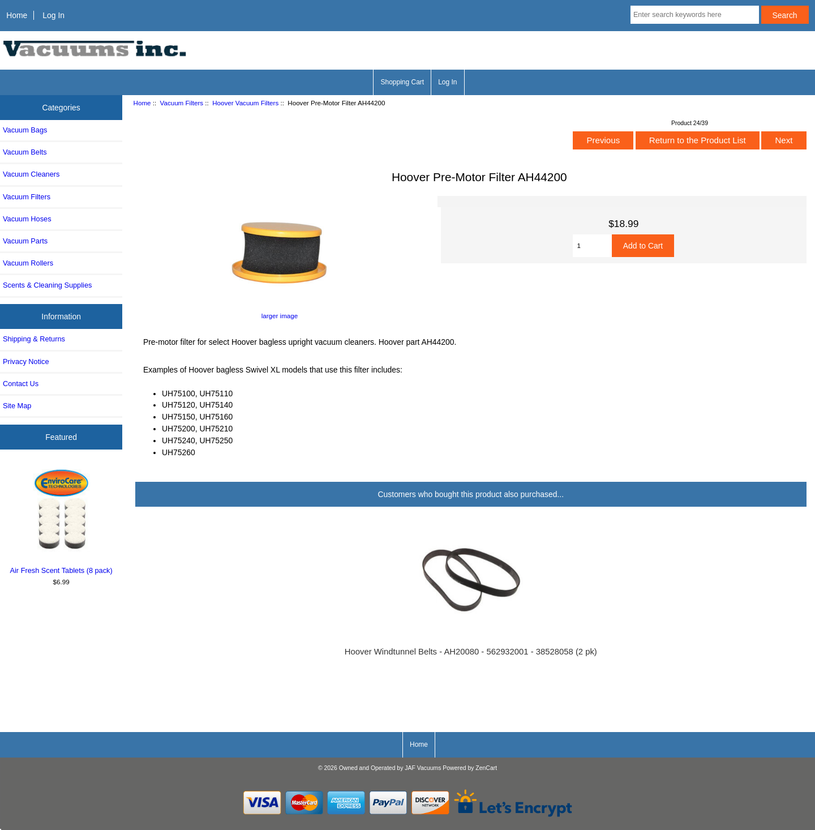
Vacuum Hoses (27, 219)
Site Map (17, 405)
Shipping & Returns (34, 339)
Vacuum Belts (25, 152)
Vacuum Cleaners (31, 174)
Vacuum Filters (181, 102)
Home (16, 15)
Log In (53, 15)
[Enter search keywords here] (694, 15)
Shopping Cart (402, 82)
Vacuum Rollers (28, 263)
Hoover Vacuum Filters (245, 102)
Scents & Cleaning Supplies (47, 285)
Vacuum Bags (25, 130)
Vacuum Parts (25, 241)
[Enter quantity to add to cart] (592, 245)
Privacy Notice (26, 361)
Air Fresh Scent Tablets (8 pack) (61, 520)
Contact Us (20, 383)
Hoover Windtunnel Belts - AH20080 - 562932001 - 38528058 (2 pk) (471, 651)
